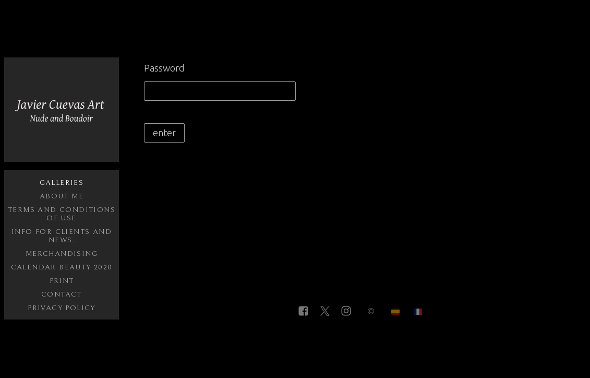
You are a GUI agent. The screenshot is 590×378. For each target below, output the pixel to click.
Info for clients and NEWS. (61, 236)
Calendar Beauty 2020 (62, 267)
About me (61, 196)
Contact (61, 294)
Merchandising (62, 254)
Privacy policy (61, 308)
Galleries (62, 183)
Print (62, 281)
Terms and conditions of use (61, 214)
